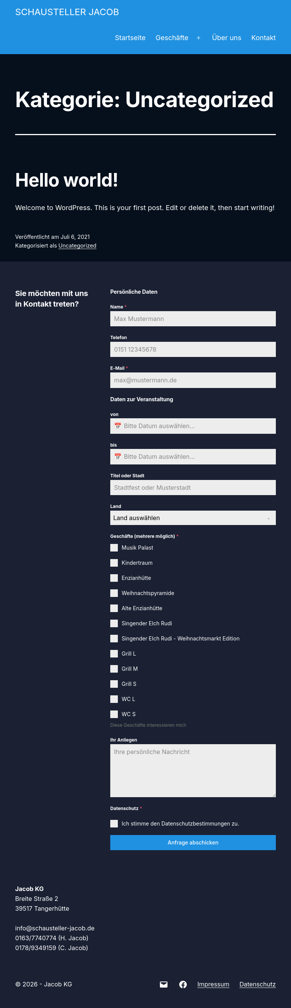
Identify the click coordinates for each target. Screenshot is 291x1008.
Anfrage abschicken (192, 842)
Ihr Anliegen (123, 740)
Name (118, 307)
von (114, 414)
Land (115, 506)
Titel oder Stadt (127, 475)
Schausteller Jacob (67, 11)
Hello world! (66, 180)
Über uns (226, 38)
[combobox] (193, 518)
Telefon (118, 337)
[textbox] (185, 518)
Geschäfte (172, 38)
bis (113, 445)
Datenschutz (126, 808)
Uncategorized (77, 245)
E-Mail (119, 368)
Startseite (130, 38)
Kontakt (263, 38)
